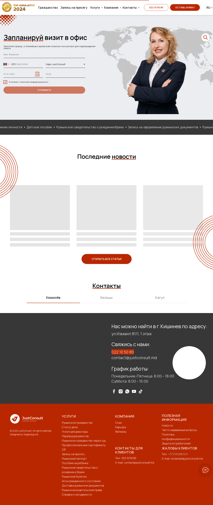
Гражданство (48, 7)
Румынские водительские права (82, 490)
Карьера (120, 427)
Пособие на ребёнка (75, 463)
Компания (111, 7)
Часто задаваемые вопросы (179, 430)
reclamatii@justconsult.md (187, 458)
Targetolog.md (30, 434)
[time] (65, 74)
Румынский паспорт (74, 458)
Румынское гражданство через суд (84, 440)
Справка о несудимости (77, 494)
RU (208, 7)
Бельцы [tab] (106, 297)
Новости (167, 425)
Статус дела (70, 427)
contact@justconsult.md (134, 357)
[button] (185, 7)
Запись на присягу (74, 7)
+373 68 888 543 (178, 454)
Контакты (130, 7)
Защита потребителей (176, 443)
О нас (118, 422)
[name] (44, 54)
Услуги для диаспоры (75, 431)
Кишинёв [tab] (53, 297)
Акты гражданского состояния (81, 481)
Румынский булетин (74, 476)
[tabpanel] (106, 358)
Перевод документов (75, 436)
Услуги (95, 7)
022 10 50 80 (122, 352)
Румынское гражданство (77, 422)
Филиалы (120, 431)
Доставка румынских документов (83, 485)
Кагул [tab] (159, 297)
